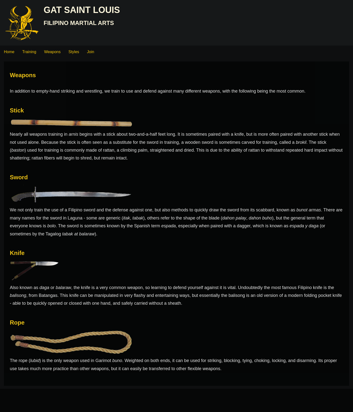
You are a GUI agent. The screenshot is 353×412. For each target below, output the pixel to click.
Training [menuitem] (29, 52)
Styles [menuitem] (73, 52)
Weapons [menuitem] (52, 52)
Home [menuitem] (9, 52)
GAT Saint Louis (82, 10)
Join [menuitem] (90, 52)
